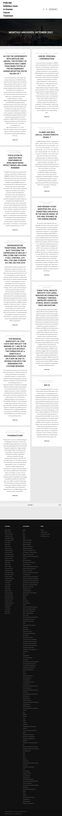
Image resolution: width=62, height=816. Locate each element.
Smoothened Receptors (29, 562)
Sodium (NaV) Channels (29, 568)
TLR (24, 672)
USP (24, 769)
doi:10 (47, 385)
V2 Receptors (26, 777)
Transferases (26, 684)
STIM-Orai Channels (28, 621)
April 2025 (7, 546)
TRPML (23, 53)
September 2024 (9, 560)
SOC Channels (27, 564)
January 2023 (8, 570)
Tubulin (25, 728)
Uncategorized (27, 751)
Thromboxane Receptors (29, 663)
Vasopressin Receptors (29, 789)
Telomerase (26, 655)
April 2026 (7, 530)
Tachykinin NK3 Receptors (30, 645)
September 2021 (9, 603)
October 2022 (8, 576)
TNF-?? (25, 674)
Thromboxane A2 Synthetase (15, 152)
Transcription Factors (28, 682)
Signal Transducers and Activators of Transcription (15, 242)
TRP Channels (26, 706)
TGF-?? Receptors (27, 657)
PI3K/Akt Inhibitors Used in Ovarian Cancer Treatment (10, 9)
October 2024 (8, 558)
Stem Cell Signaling (28, 613)
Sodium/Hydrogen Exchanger (31, 578)
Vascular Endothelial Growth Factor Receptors (15, 432)
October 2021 (8, 601)
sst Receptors (26, 603)
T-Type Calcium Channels (29, 639)
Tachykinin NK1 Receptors (30, 641)
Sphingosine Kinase (47, 287)
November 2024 (9, 556)
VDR (24, 793)
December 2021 (9, 597)
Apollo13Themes (9, 813)
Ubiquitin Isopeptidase (29, 736)
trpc (24, 712)
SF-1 (24, 532)
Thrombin (25, 659)
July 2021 (7, 607)
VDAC (24, 791)
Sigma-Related (27, 544)
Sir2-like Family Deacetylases (30, 556)
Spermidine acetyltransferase (31, 582)
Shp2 (24, 538)
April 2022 (7, 589)
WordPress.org (45, 536)
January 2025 (8, 552)
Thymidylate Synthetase (29, 665)
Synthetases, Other (28, 637)
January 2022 (8, 595)
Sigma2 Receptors (28, 548)
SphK (24, 597)
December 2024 (9, 554)
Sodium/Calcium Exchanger (30, 576)
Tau (24, 653)
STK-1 (24, 623)
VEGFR (25, 795)
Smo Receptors (27, 560)
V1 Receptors (26, 775)
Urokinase (25, 761)
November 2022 (9, 574)
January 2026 (8, 536)
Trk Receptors (55, 53)
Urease (25, 759)
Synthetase (26, 635)
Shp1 (24, 536)
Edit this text (53, 9)
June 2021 (8, 609)
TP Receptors (26, 680)
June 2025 (8, 542)
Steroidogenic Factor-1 (29, 619)
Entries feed (44, 532)
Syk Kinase (26, 629)
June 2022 (8, 584)
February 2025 (9, 550)
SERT (24, 530)
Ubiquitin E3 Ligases (28, 734)
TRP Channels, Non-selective (30, 708)
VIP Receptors (26, 801)
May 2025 (7, 544)
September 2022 (9, 578)
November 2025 (9, 540)
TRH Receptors (27, 700)
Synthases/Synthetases (29, 633)
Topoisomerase (27, 678)
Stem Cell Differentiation (29, 609)
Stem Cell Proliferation (29, 611)
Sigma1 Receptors (28, 546)
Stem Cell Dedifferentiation (30, 607)
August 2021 (8, 605)
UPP (24, 755)
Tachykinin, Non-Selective (29, 649)
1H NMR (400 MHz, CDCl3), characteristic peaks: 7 (46, 134)
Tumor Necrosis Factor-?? (30, 730)
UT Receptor (26, 771)
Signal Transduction (28, 554)
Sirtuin (24, 558)
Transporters (26, 698)
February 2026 (9, 534)
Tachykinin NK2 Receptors (30, 643)
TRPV (24, 720)
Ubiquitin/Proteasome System (31, 749)
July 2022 (7, 582)
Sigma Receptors (27, 540)
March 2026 (8, 532)
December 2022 (9, 572)
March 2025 (8, 548)
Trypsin (25, 722)
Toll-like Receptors (28, 676)
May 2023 (7, 562)
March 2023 (8, 566)
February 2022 (9, 593)
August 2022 (8, 580)
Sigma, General (27, 542)
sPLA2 (24, 599)
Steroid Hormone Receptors (47, 382)
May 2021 (7, 611)
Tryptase (25, 724)
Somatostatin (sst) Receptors (31, 580)
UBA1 (24, 732)
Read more (15, 139)
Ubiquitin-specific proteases (30, 746)
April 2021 (7, 613)
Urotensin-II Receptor (28, 767)
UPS (24, 757)
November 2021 (9, 599)
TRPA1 (24, 710)
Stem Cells (26, 615)
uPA (23, 335)
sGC (24, 534)
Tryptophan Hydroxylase (29, 726)
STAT (24, 605)
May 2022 (7, 587)
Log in (42, 530)
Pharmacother (15, 435)
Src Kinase (26, 601)
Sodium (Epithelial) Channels (30, 566)
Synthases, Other (27, 631)
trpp (24, 718)
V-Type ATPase (27, 773)
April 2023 (7, 564)
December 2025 (9, 538)
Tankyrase (25, 651)
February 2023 (9, 568)
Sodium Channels (27, 570)
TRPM (24, 714)
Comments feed (45, 534)
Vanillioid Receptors (28, 779)
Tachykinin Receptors (46, 203)
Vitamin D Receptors (28, 803)
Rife (6, 811)
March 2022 (8, 591)
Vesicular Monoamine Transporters (47, 129)
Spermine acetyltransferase (30, 584)
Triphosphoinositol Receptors (31, 702)
